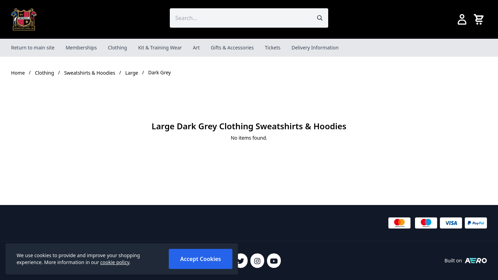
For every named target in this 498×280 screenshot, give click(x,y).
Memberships (81, 47)
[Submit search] (320, 18)
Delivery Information (315, 47)
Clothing (117, 47)
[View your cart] (480, 19)
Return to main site (33, 47)
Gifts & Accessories (232, 47)
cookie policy (114, 262)
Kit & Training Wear (160, 47)
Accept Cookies (200, 259)
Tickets (272, 47)
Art (196, 47)
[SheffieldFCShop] (24, 19)
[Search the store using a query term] (241, 18)
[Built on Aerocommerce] (476, 260)
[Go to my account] (462, 19)
